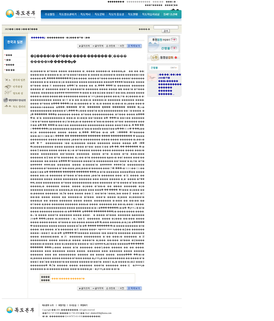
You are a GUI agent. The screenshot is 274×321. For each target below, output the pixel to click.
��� (9, 55)
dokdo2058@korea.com (101, 313)
